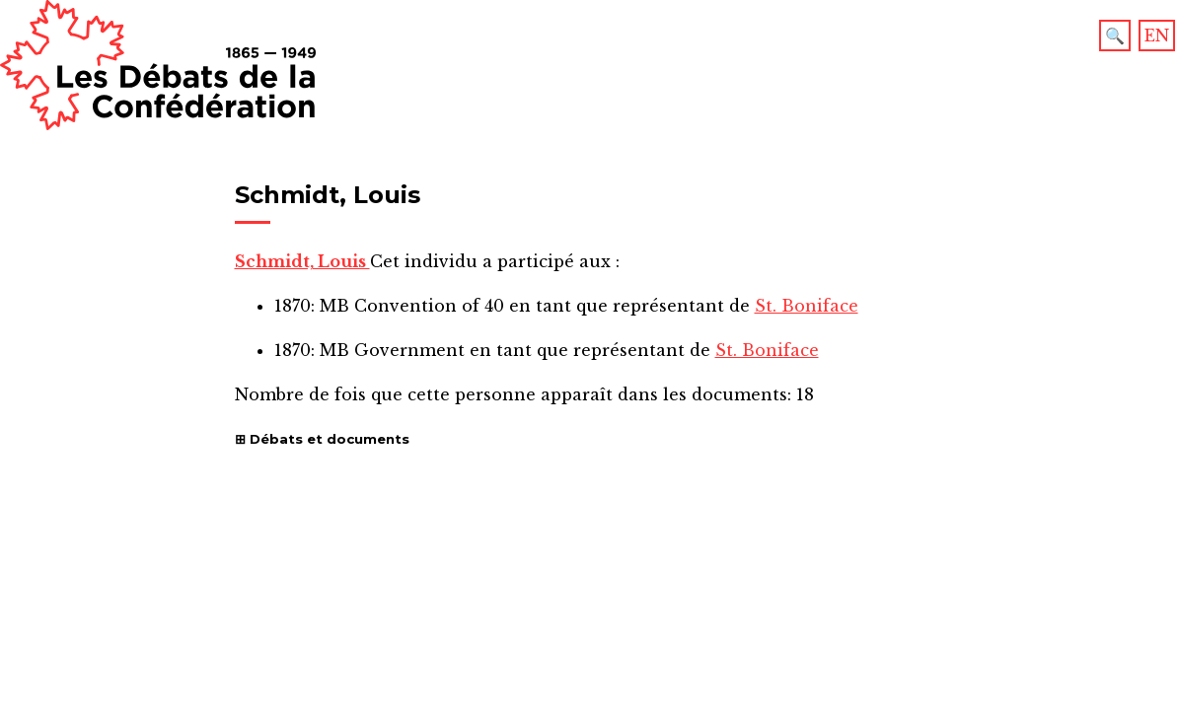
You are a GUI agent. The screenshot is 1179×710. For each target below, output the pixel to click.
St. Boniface (806, 306)
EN (1156, 35)
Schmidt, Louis (302, 261)
